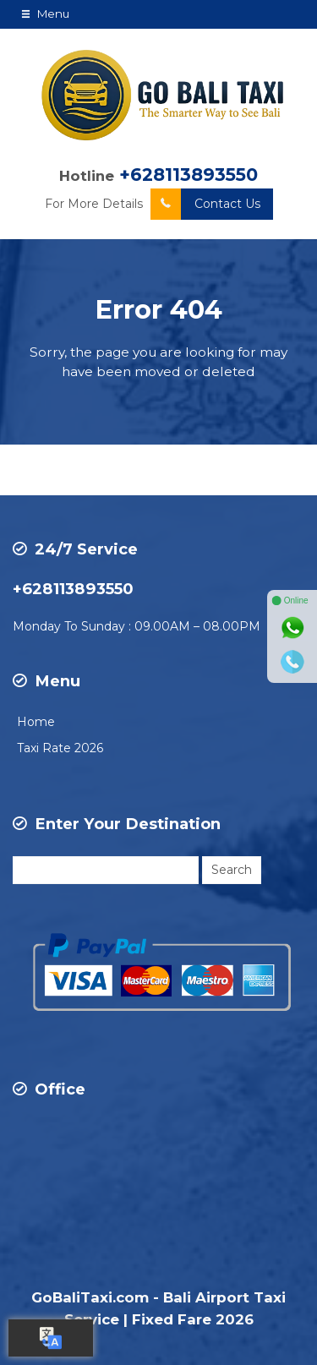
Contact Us (205, 204)
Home (36, 721)
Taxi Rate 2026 (60, 748)
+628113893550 (188, 174)
